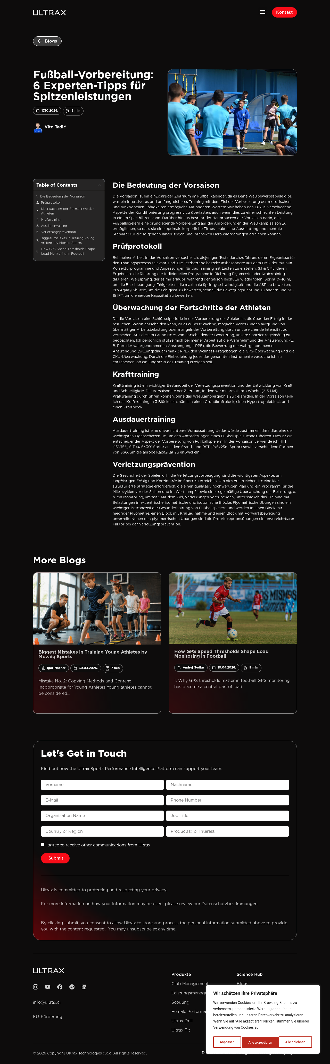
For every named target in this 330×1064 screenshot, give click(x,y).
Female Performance (192, 1012)
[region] (263, 1020)
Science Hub (250, 975)
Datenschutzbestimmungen (230, 905)
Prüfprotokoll (51, 204)
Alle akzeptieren (294, 1043)
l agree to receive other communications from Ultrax (97, 846)
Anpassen (226, 1043)
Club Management (190, 985)
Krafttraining (51, 221)
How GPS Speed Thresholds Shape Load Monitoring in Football (68, 252)
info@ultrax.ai (47, 1003)
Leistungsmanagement (194, 994)
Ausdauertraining (54, 227)
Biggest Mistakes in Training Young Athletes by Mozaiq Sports (67, 241)
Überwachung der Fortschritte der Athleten (67, 212)
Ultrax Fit (180, 1031)
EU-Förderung (47, 1018)
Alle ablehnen (258, 1043)
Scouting (180, 1003)
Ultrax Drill (182, 1022)
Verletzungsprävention (58, 233)
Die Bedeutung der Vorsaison (62, 198)
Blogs (242, 985)
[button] (262, 11)
